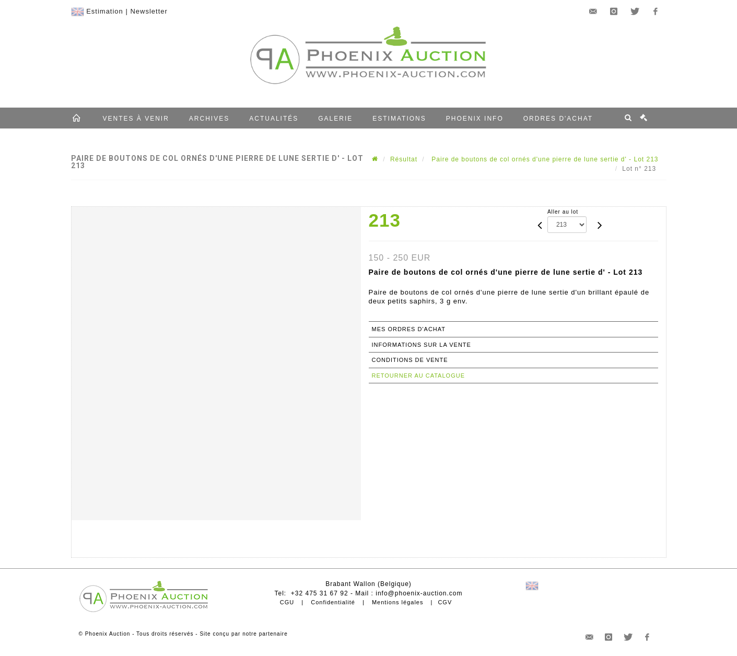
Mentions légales (398, 602)
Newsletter (148, 11)
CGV (445, 602)
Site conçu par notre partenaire (243, 634)
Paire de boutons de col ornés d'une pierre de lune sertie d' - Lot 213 (544, 159)
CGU (287, 602)
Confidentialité (333, 602)
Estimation (104, 11)
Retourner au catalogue (418, 375)
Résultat (403, 159)
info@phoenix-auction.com (419, 593)
